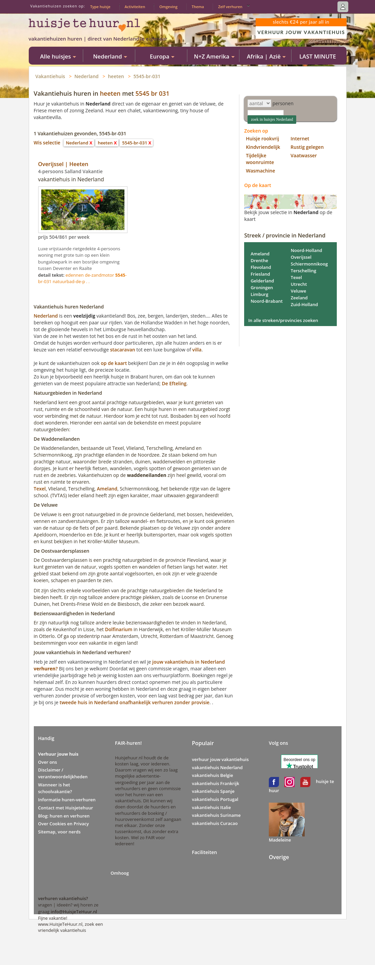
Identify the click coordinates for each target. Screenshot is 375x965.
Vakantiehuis (50, 76)
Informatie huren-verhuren (67, 800)
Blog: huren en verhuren (64, 816)
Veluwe (298, 291)
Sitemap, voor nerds (59, 832)
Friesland (260, 274)
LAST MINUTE (317, 56)
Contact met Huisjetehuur (65, 808)
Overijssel (301, 257)
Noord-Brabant (267, 301)
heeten (116, 76)
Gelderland (262, 281)
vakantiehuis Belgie (212, 775)
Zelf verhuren (230, 6)
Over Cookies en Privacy (63, 824)
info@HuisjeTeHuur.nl (74, 912)
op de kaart (114, 363)
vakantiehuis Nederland (217, 767)
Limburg (259, 294)
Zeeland (299, 298)
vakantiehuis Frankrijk (215, 783)
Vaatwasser (303, 155)
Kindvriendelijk (263, 147)
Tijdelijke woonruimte (260, 158)
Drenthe (259, 260)
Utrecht (299, 284)
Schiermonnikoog (309, 264)
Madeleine (280, 840)
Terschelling (303, 271)
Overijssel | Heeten (63, 164)
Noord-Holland (306, 250)
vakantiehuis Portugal (215, 799)
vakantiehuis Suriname (216, 815)
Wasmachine (260, 170)
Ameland (107, 488)
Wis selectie (47, 142)
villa (197, 349)
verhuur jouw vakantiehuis (220, 759)
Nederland (86, 76)
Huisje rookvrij (262, 138)
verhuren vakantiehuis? (63, 898)
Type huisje (100, 6)
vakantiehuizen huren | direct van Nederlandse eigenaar (98, 38)
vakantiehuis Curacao (215, 823)
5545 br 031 (152, 93)
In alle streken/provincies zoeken (283, 320)
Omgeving (168, 6)
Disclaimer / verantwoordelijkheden (63, 773)
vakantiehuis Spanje (213, 791)
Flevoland (261, 267)
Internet (299, 138)
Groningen (262, 287)
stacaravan (122, 349)
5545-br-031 (146, 76)
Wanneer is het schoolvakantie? (55, 788)
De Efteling (174, 383)
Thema (198, 6)
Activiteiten (135, 6)
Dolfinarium (118, 629)
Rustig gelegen (307, 147)
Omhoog (120, 873)
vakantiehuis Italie (211, 807)
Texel (40, 488)
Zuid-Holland (304, 304)
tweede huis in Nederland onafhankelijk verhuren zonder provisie (134, 702)
